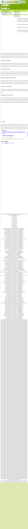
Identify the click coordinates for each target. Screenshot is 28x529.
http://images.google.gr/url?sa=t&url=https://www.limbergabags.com (14, 286)
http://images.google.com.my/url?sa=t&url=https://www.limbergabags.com (14, 305)
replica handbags (12, 214)
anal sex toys (23, 480)
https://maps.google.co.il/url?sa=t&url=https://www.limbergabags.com (14, 316)
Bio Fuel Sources (5, 12)
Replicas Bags (2, 319)
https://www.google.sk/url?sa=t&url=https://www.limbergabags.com (14, 318)
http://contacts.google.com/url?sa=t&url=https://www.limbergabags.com (14, 312)
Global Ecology (10, 12)
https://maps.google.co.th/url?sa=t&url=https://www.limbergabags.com (14, 277)
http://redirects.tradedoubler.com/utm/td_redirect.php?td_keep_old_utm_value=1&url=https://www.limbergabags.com (14, 294)
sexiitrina (25, 481)
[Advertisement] (9, 34)
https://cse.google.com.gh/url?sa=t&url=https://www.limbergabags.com (14, 231)
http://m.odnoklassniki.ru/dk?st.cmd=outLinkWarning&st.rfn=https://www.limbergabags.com (14, 282)
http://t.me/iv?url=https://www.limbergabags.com (14, 254)
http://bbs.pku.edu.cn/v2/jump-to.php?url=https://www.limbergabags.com (14, 243)
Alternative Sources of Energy (19, 10)
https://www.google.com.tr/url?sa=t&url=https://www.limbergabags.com (14, 298)
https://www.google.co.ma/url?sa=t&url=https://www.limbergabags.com (14, 232)
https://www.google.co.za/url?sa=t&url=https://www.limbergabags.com (14, 306)
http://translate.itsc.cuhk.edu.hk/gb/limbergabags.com (14, 317)
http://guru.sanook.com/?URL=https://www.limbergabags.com (14, 307)
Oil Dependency (4, 14)
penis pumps (3, 481)
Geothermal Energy (17, 14)
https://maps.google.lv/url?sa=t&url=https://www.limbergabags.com (14, 239)
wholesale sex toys (15, 481)
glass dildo (15, 480)
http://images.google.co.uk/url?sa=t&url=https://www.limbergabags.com (14, 260)
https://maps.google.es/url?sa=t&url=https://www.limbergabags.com (14, 256)
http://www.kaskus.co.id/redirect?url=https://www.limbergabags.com (14, 237)
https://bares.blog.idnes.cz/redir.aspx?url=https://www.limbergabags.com (14, 265)
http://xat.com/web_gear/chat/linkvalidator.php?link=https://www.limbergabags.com (14, 240)
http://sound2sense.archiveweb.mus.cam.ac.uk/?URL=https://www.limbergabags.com (14, 268)
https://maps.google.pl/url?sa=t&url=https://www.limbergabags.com (14, 272)
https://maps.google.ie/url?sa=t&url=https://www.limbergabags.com (14, 289)
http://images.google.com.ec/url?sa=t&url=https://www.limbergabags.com (14, 229)
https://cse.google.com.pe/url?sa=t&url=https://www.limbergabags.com (14, 315)
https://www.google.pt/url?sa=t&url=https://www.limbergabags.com (14, 299)
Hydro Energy (16, 15)
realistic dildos (19, 480)
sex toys (22, 481)
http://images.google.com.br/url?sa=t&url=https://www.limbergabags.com (14, 258)
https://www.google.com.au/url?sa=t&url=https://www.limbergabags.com (14, 279)
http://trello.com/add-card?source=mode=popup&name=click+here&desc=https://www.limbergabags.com (14, 275)
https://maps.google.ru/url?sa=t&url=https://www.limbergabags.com (14, 273)
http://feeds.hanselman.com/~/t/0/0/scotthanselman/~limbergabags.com (14, 236)
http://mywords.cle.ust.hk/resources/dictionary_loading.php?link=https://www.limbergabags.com (14, 238)
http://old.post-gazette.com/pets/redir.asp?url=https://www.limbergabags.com (14, 314)
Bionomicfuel (17, 212)
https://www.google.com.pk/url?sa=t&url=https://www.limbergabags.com (14, 242)
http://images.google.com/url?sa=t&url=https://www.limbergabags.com (14, 281)
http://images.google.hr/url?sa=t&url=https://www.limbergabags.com (14, 241)
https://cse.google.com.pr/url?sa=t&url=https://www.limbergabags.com (14, 245)
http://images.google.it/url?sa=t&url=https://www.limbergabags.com (14, 274)
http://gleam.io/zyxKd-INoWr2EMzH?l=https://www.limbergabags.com (14, 246)
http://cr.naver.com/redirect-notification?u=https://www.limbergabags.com (13, 262)
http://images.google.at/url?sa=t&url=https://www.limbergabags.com (14, 309)
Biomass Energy (16, 11)
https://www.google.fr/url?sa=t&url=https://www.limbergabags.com (14, 261)
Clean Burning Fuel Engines (6, 13)
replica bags (8, 214)
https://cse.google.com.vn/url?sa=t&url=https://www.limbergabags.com (14, 293)
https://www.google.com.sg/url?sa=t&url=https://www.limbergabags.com (14, 302)
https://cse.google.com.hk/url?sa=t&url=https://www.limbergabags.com (14, 313)
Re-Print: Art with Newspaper (7, 135)
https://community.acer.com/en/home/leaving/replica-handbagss (14, 295)
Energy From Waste (17, 12)
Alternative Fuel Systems (6, 10)
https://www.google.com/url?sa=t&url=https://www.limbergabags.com (14, 250)
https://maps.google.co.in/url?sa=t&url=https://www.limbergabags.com (14, 263)
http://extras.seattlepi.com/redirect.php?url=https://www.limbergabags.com (14, 235)
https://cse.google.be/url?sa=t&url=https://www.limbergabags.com (14, 285)
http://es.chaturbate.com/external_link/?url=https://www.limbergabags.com (14, 284)
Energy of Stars (16, 13)
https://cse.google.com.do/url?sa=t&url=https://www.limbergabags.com (14, 247)
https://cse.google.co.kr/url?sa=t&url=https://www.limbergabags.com (14, 290)
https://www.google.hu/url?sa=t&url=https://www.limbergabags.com (14, 297)
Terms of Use (21, 212)
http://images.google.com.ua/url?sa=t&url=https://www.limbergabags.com (13, 278)
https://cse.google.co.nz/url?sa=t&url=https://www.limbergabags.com (14, 310)
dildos (27, 481)
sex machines (6, 481)
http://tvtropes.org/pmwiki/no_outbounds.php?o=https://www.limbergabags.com (14, 301)
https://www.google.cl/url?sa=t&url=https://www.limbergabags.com (14, 288)
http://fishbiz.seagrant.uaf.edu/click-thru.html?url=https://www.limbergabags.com (14, 233)
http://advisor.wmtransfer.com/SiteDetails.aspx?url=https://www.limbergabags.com (14, 228)
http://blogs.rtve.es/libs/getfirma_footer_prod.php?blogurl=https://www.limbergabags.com (14, 270)
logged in (6, 142)
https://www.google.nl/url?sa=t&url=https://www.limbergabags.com (14, 264)
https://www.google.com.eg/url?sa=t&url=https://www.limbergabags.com (14, 308)
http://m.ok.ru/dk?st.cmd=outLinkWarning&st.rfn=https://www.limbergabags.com (14, 257)
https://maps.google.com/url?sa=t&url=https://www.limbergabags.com (14, 251)
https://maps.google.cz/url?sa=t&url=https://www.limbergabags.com (14, 266)
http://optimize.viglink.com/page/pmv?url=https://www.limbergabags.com (13, 269)
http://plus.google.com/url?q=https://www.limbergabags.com (14, 253)
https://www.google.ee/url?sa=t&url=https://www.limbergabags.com (14, 230)
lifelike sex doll (10, 481)
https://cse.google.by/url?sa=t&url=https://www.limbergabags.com (14, 311)
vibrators (2, 480)
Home (1, 12)
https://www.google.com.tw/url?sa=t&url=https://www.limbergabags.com (14, 276)
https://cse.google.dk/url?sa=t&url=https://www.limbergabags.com (14, 296)
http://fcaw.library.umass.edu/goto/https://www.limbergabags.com (14, 292)
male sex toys (8, 480)
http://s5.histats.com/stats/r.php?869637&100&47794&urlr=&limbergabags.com (14, 280)
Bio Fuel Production (5, 11)
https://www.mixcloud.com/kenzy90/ (14, 249)
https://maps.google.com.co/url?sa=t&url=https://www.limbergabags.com (14, 300)
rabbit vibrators (12, 480)
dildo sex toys (5, 480)
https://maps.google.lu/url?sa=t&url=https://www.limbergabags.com (14, 234)
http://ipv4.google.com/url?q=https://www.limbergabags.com (14, 267)
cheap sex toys (19, 481)
